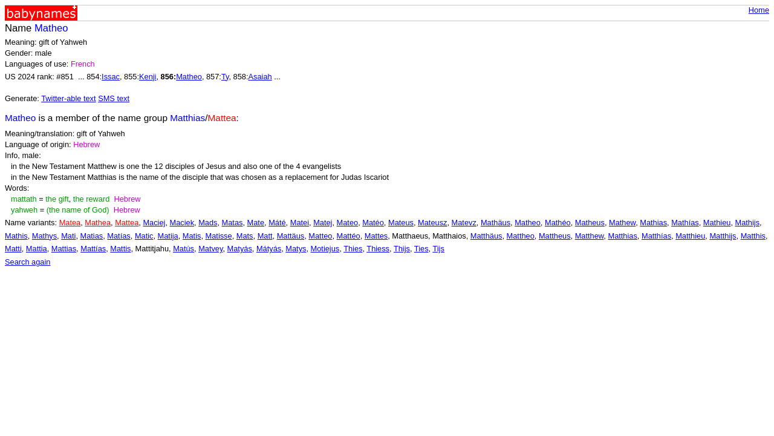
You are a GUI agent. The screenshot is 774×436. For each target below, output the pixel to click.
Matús (183, 248)
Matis (192, 235)
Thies (352, 248)
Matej (322, 222)
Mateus (401, 222)
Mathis (16, 235)
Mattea (126, 222)
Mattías (93, 248)
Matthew (589, 235)
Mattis (120, 248)
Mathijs (747, 222)
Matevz (464, 222)
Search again (27, 261)
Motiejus (325, 248)
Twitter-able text (68, 98)
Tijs (438, 248)
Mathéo (558, 222)
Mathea (98, 222)
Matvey (210, 248)
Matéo (373, 222)
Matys (295, 248)
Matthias (622, 235)
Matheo (189, 76)
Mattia (36, 248)
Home (759, 10)
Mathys (44, 235)
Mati (68, 235)
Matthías (656, 235)
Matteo (320, 235)
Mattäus (291, 235)
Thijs (402, 248)
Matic (144, 235)
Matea (70, 222)
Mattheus (555, 235)
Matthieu (690, 235)
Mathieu (717, 222)
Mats (244, 235)
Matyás (239, 248)
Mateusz (432, 222)
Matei (299, 222)
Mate (255, 222)
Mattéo (348, 235)
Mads (207, 222)
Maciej (154, 222)
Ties (421, 248)
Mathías (685, 222)
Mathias (653, 222)
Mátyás (268, 248)
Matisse (219, 235)
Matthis (753, 235)
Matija (168, 235)
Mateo (348, 222)
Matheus (590, 222)
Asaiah (260, 76)
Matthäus (486, 235)
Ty (225, 76)
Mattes (376, 235)
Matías (118, 235)
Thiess (377, 248)
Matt (265, 235)
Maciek (182, 222)
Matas (232, 222)
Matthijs (722, 235)
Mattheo (521, 235)
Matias (91, 235)
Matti (13, 248)
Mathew (622, 222)
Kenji (147, 76)
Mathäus (495, 222)
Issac (111, 76)
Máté (276, 222)
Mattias (63, 248)
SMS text (113, 98)
